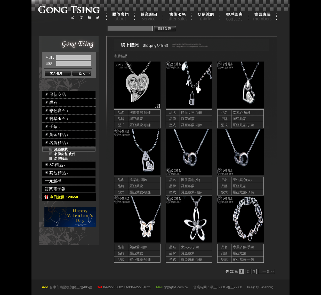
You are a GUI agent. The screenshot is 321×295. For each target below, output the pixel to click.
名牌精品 (120, 56)
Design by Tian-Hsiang (260, 287)
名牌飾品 (61, 159)
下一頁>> (267, 271)
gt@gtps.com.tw (176, 287)
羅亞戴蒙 (61, 149)
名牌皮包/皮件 (64, 154)
